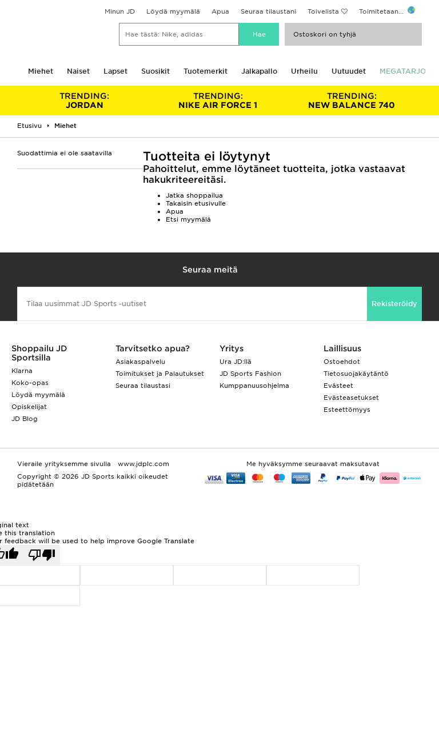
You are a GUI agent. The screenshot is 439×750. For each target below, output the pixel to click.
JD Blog (24, 419)
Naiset (78, 71)
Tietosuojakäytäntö (356, 374)
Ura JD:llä (236, 362)
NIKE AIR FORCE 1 (218, 100)
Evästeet (338, 386)
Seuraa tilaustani (268, 11)
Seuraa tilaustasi (142, 386)
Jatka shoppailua (194, 195)
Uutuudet (349, 71)
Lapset (115, 71)
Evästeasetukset (351, 398)
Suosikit (155, 71)
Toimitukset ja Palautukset (159, 374)
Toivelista (323, 11)
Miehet (40, 71)
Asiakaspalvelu (140, 362)
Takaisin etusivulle (196, 203)
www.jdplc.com (142, 464)
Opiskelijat (29, 407)
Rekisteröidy (394, 303)
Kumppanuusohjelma (254, 386)
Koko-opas (30, 383)
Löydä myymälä (173, 11)
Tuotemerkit (205, 71)
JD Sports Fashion (250, 374)
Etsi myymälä (188, 219)
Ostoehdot (342, 362)
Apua (220, 11)
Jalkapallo (259, 71)
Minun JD (120, 11)
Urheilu (304, 71)
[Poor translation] (41, 555)
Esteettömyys (347, 410)
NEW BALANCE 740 (351, 100)
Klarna (22, 371)
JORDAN (84, 100)
